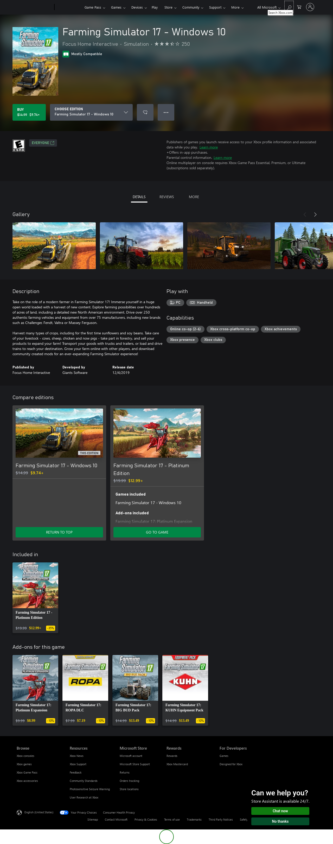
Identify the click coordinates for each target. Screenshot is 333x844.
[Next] (315, 214)
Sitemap (92, 819)
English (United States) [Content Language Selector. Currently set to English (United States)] (38, 812)
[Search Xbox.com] (289, 6)
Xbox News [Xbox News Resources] (77, 755)
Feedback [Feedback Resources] (75, 772)
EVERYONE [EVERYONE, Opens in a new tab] (43, 143)
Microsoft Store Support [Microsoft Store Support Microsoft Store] (135, 764)
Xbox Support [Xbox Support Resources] (78, 764)
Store (168, 7)
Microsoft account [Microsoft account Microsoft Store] (131, 755)
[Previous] (305, 214)
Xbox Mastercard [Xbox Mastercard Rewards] (177, 764)
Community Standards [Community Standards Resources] (84, 780)
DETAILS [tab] (139, 196)
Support (215, 7)
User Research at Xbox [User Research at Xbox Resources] (84, 797)
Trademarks (194, 819)
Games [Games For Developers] (224, 755)
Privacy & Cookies (146, 819)
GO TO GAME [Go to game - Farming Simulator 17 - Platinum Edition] (157, 532)
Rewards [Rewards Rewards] (171, 755)
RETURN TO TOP (59, 532)
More (235, 7)
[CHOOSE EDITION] (91, 112)
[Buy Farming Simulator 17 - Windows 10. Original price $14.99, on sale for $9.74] (29, 112)
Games (116, 7)
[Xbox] (69, 7)
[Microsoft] (34, 7)
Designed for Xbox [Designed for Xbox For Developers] (231, 764)
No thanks (280, 821)
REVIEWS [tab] (166, 196)
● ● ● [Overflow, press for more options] (166, 112)
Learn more (209, 147)
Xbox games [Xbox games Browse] (24, 764)
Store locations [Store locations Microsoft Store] (129, 789)
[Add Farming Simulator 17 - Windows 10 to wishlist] (145, 112)
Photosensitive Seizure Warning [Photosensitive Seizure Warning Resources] (90, 789)
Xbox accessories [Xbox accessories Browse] (27, 780)
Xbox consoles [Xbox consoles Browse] (25, 755)
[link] (35, 597)
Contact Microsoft (116, 819)
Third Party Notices (221, 819)
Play (155, 7)
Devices (137, 7)
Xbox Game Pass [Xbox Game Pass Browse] (27, 772)
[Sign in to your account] (310, 7)
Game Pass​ (93, 7)
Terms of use (172, 819)
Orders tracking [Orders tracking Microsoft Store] (129, 780)
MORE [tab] (194, 196)
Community (190, 7)
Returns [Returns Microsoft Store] (125, 772)
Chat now (280, 811)
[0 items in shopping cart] (299, 7)
